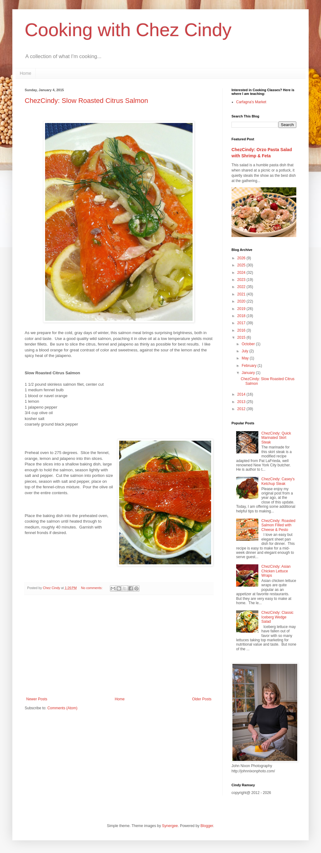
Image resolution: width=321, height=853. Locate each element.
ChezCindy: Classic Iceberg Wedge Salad (277, 617)
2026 (242, 258)
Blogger (207, 826)
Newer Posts (36, 699)
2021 (242, 294)
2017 (242, 323)
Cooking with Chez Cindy (128, 29)
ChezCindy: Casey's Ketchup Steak (278, 481)
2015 (242, 337)
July (245, 351)
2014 (242, 394)
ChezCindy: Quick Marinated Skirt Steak (276, 437)
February (249, 365)
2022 (242, 287)
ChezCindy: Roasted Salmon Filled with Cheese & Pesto (278, 525)
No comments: (92, 588)
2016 (242, 330)
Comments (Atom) (62, 708)
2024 (242, 272)
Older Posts (201, 699)
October (249, 344)
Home (25, 73)
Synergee (170, 826)
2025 (242, 265)
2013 (242, 402)
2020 (242, 301)
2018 (242, 316)
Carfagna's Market (251, 102)
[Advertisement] (119, 646)
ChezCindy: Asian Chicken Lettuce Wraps (276, 571)
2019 (242, 309)
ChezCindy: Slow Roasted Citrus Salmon (86, 100)
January (249, 373)
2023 (242, 280)
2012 (242, 409)
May (246, 358)
